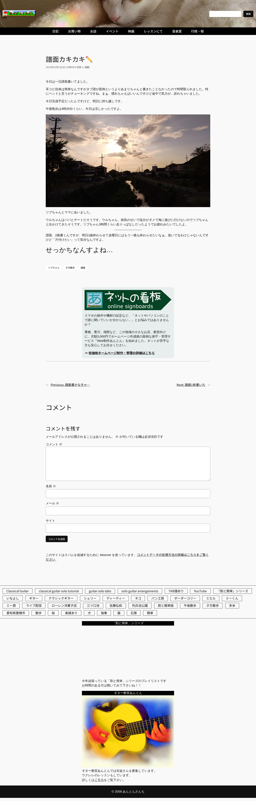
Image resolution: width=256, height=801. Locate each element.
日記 (87, 67)
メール (52, 503)
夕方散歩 (70, 267)
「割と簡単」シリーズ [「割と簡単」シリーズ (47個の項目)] (232, 591)
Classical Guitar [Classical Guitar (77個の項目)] (17, 591)
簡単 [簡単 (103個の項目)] (150, 613)
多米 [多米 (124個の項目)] (232, 605)
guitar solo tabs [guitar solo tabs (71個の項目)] (100, 591)
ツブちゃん (54, 267)
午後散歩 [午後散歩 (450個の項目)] (190, 605)
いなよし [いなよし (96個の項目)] (12, 598)
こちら (99, 779)
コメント (54, 444)
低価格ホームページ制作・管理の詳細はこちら (122, 353)
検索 (248, 13)
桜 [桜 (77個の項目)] (53, 613)
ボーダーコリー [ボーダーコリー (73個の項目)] (185, 598)
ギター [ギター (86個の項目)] (33, 598)
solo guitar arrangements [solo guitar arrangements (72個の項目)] (139, 591)
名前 (51, 486)
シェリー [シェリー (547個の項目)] (90, 598)
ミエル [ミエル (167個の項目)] (211, 598)
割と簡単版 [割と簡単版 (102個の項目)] (166, 605)
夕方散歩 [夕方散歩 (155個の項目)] (212, 605)
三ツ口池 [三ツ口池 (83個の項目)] (93, 605)
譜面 (83, 267)
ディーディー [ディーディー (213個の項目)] (115, 598)
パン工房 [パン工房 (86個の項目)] (157, 598)
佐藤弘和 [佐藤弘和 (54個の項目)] (116, 605)
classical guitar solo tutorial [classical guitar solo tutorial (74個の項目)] (59, 591)
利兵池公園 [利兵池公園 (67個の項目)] (140, 605)
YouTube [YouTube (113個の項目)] (200, 591)
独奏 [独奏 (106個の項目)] (104, 613)
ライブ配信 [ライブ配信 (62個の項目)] (34, 605)
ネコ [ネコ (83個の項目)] (138, 598)
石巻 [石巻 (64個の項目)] (134, 613)
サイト (50, 520)
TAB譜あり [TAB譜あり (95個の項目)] (176, 591)
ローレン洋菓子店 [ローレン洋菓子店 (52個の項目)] (64, 605)
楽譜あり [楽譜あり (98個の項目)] (71, 613)
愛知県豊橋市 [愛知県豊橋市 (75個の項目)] (15, 613)
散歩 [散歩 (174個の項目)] (38, 613)
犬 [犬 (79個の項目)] (89, 613)
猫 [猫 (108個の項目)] (118, 613)
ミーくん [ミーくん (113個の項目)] (232, 598)
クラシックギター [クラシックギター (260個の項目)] (61, 598)
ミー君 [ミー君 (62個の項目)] (11, 605)
